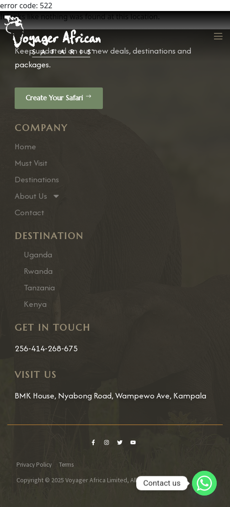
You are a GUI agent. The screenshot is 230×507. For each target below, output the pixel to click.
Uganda (38, 254)
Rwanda (38, 271)
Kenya (35, 304)
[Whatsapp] (204, 483)
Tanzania (39, 287)
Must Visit (31, 163)
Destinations (37, 179)
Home (25, 146)
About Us (38, 196)
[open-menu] (218, 36)
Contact (29, 212)
